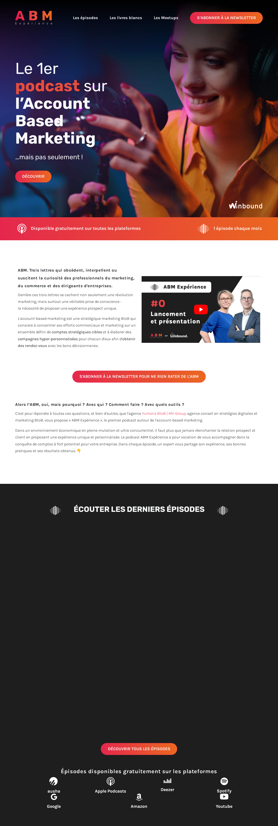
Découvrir (33, 176)
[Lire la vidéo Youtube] (201, 309)
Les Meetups (166, 17)
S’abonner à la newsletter (226, 17)
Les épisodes (85, 17)
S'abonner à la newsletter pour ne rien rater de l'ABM (139, 376)
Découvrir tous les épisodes (139, 748)
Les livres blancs (126, 17)
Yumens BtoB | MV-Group (164, 413)
